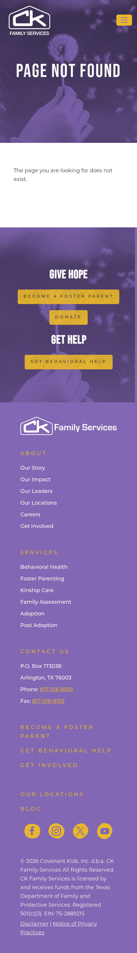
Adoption (32, 614)
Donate (68, 317)
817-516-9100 (56, 690)
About (33, 454)
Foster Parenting (42, 579)
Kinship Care (37, 591)
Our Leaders (36, 491)
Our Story (32, 468)
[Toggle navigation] (124, 20)
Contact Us (45, 652)
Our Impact (35, 480)
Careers (30, 515)
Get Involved (36, 526)
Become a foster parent (57, 732)
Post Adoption (38, 626)
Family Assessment (45, 602)
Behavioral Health (44, 567)
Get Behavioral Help (68, 362)
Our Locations (38, 503)
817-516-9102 (48, 701)
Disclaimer (34, 924)
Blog (31, 809)
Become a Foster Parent (68, 296)
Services (39, 553)
